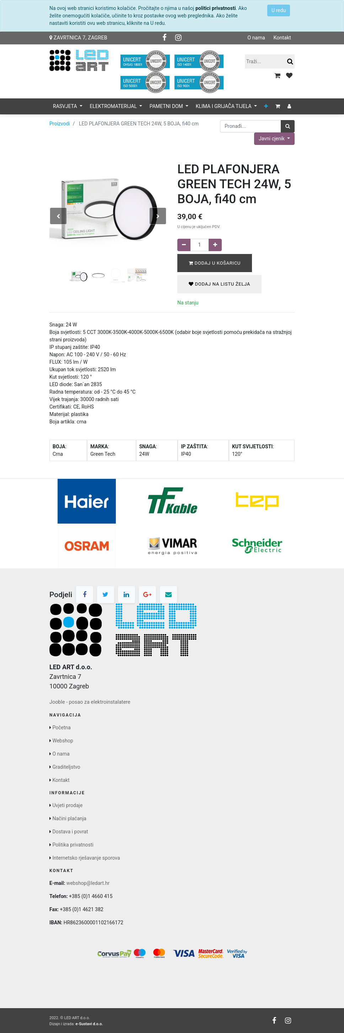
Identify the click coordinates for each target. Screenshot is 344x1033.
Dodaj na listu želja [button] (219, 284)
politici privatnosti (215, 8)
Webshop (62, 740)
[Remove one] (183, 245)
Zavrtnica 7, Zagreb (78, 38)
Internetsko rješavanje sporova (86, 858)
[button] (266, 106)
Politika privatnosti (72, 845)
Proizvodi (59, 123)
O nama (256, 38)
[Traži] (288, 126)
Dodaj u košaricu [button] (215, 263)
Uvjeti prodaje (67, 805)
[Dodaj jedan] (215, 245)
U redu (279, 10)
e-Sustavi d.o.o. (89, 1024)
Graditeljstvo (66, 767)
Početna (61, 727)
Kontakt (282, 38)
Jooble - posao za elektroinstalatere (89, 702)
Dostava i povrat (70, 831)
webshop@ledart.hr (87, 883)
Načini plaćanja (69, 818)
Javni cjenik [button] (272, 138)
